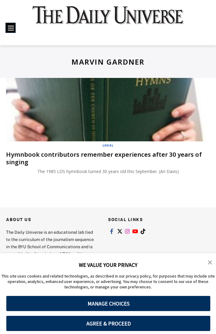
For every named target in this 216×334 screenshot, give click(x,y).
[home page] (107, 19)
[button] (210, 262)
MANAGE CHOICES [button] (108, 303)
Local (108, 145)
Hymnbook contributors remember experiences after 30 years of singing (104, 158)
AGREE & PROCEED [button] (108, 323)
